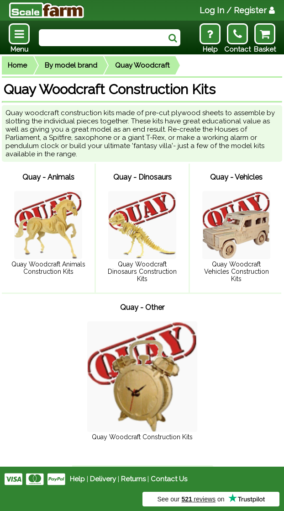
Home (17, 65)
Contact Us (169, 479)
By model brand (71, 65)
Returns (133, 479)
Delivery (103, 479)
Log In (237, 10)
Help (77, 479)
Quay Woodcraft (142, 65)
